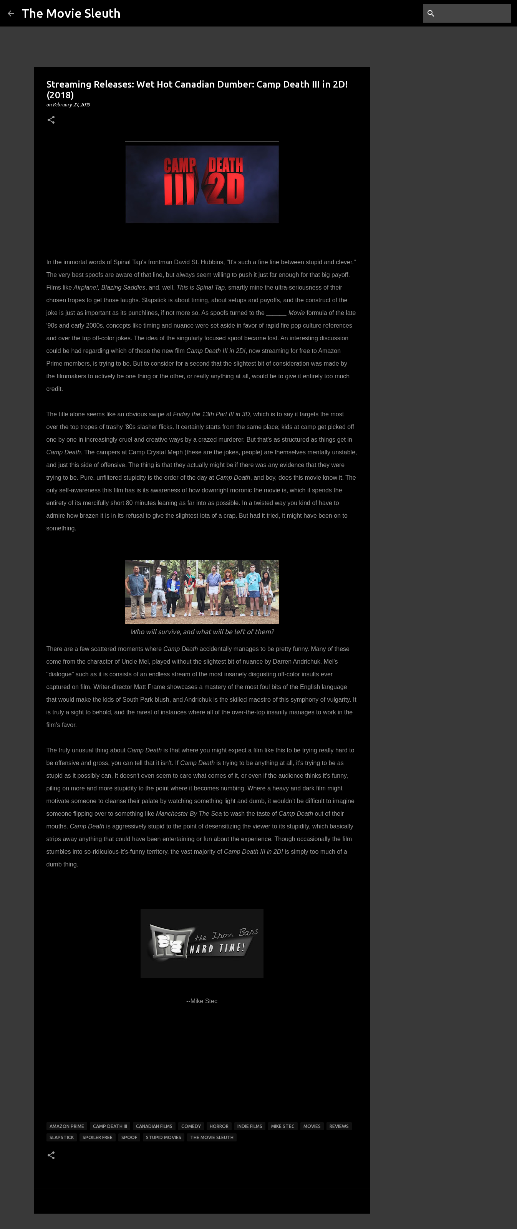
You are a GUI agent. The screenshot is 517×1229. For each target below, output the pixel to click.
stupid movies (163, 1137)
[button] (51, 120)
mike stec (283, 1126)
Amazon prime (67, 1126)
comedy (191, 1126)
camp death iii (110, 1126)
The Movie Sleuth (71, 13)
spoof (129, 1137)
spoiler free (98, 1137)
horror (219, 1126)
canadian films (154, 1126)
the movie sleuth (212, 1137)
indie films (249, 1126)
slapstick (62, 1137)
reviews (339, 1126)
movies (312, 1126)
